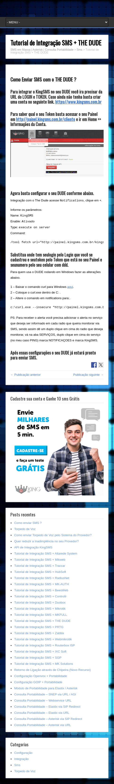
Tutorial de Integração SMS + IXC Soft (40, 651)
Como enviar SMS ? (28, 523)
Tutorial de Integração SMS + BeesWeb (41, 590)
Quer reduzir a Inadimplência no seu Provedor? (46, 541)
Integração (21, 759)
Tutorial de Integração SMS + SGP (37, 657)
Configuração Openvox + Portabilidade (40, 676)
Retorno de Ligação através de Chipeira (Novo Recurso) (52, 670)
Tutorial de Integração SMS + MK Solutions (43, 664)
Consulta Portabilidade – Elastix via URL (41, 713)
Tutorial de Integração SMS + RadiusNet (41, 578)
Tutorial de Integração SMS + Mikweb (39, 559)
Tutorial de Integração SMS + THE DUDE (42, 621)
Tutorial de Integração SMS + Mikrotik (39, 608)
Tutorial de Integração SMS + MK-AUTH (41, 584)
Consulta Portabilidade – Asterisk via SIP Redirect (48, 719)
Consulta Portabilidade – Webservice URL (43, 700)
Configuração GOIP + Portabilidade (38, 682)
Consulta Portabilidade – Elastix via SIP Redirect (47, 706)
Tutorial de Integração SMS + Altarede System (45, 553)
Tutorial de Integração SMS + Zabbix (39, 633)
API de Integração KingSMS (33, 547)
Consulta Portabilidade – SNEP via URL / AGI (45, 694)
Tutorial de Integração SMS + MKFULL (40, 615)
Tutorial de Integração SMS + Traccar (39, 566)
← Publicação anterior (25, 374)
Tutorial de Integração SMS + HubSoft (40, 572)
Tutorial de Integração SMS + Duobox (39, 602)
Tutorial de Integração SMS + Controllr (40, 596)
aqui (70, 287)
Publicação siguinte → (88, 374)
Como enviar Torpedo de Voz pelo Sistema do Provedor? (53, 535)
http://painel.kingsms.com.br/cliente (45, 119)
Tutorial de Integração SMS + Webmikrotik (43, 639)
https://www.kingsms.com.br (78, 102)
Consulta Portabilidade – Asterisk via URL (42, 725)
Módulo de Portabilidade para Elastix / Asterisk (45, 688)
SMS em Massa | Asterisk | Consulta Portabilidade (41, 49)
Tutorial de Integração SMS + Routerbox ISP (44, 645)
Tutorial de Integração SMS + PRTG (38, 627)
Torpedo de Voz (24, 529)
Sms (79, 49)
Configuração (23, 753)
